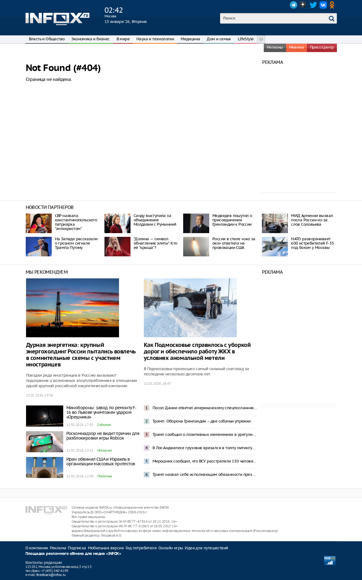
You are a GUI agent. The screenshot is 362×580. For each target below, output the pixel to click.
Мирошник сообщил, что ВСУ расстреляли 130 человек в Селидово (204, 461)
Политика (104, 476)
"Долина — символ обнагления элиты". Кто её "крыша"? (155, 243)
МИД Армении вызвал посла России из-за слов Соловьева (312, 220)
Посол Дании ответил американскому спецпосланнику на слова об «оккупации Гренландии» (204, 407)
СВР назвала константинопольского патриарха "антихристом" (76, 222)
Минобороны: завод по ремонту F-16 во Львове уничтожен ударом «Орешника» (101, 412)
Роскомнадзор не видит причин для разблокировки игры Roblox (102, 436)
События (104, 425)
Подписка (77, 548)
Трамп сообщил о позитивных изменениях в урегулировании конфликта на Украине (204, 434)
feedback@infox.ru (51, 575)
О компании (36, 548)
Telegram (293, 5)
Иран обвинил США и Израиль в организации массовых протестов (100, 461)
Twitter (313, 5)
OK (333, 5)
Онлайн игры (170, 548)
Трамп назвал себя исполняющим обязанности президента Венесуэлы (204, 474)
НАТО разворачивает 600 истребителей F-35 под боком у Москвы (312, 243)
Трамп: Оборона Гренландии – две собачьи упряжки (201, 421)
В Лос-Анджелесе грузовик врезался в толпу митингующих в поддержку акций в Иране (204, 447)
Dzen (303, 5)
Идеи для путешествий (206, 548)
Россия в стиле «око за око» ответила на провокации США (233, 243)
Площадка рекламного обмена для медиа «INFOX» (73, 553)
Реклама (58, 548)
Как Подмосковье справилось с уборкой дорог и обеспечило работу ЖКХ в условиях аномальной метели (197, 351)
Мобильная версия (106, 548)
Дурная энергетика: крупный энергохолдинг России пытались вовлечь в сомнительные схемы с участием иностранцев (80, 355)
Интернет (104, 450)
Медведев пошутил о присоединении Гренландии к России (232, 220)
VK (323, 5)
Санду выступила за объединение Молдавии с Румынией (155, 220)
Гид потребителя (141, 548)
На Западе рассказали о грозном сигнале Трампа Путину (76, 243)
